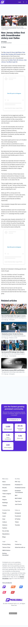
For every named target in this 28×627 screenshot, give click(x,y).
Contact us (18, 544)
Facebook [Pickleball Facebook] (18, 516)
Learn (4, 516)
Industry (4, 525)
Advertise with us (20, 547)
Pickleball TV (19, 484)
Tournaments (6, 484)
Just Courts (18, 504)
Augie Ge (14, 62)
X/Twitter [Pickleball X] (17, 519)
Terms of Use (6, 547)
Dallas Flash (13, 60)
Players (4, 499)
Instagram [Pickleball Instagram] (18, 513)
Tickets (4, 505)
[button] (23, 2)
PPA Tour (17, 481)
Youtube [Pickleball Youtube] (17, 525)
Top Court (18, 501)
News (4, 481)
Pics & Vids (5, 531)
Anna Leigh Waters (17, 52)
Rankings (5, 502)
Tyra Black (9, 62)
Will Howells (17, 54)
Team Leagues (6, 493)
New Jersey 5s (7, 52)
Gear (3, 519)
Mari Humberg (9, 54)
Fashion (4, 528)
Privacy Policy (6, 544)
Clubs (4, 496)
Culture (4, 522)
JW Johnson (20, 60)
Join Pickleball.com (14, 419)
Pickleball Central (20, 487)
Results (4, 487)
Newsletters (6, 534)
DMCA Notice (6, 550)
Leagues (4, 490)
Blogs (4, 537)
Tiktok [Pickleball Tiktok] (17, 522)
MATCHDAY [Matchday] (18, 498)
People (4, 513)
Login (19, 2)
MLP (16, 495)
